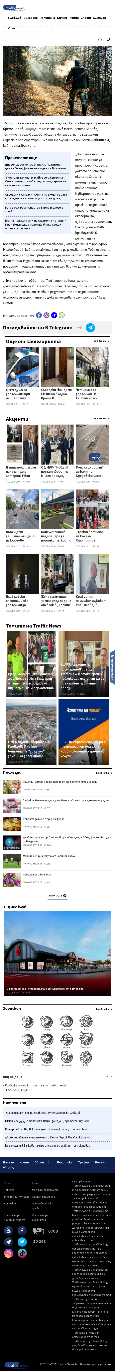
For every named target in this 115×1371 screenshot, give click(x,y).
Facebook (39, 315)
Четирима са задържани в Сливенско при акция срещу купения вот (87, 394)
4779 (95, 611)
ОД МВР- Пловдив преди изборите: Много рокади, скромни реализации (54, 472)
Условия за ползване (16, 1197)
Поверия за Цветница (37, 875)
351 (47, 827)
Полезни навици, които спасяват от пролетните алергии (60, 782)
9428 (61, 611)
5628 (95, 481)
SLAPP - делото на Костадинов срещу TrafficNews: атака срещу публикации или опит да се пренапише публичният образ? (82, 676)
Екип (35, 1183)
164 (47, 789)
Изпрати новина (112, 667)
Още (11, 28)
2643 (48, 845)
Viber (46, 315)
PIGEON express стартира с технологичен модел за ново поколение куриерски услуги (83, 749)
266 (47, 864)
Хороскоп (12, 1008)
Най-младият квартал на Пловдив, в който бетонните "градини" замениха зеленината (28, 749)
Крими (74, 18)
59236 (26, 992)
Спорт (86, 18)
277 (25, 404)
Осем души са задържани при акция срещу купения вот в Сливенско (18, 394)
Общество (42, 1162)
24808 (26, 481)
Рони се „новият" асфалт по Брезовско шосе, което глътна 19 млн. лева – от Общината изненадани (89, 472)
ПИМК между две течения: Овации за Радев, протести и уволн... (48, 1121)
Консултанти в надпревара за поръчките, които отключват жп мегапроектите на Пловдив (56, 536)
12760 (81, 761)
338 (95, 404)
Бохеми (100, 1162)
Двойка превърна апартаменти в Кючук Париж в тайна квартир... (48, 1137)
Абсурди (9, 1167)
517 (47, 808)
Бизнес (62, 18)
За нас (8, 1183)
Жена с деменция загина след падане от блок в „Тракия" (56, 601)
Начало (8, 1162)
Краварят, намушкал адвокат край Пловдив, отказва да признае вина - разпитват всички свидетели (91, 601)
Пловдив (15, 18)
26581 (28, 693)
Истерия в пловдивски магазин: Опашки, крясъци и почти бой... (47, 1129)
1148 (95, 546)
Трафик (83, 1162)
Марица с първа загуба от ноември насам (49, 856)
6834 (61, 404)
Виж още (57, 896)
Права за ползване (43, 1197)
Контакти (10, 1204)
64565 (28, 761)
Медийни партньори (45, 1190)
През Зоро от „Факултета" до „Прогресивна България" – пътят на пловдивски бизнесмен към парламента (31, 681)
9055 (61, 481)
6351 (61, 546)
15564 (26, 611)
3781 (48, 882)
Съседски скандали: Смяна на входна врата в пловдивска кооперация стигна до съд (56, 394)
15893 (26, 546)
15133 (81, 693)
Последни (12, 772)
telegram (54, 315)
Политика (47, 18)
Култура (99, 18)
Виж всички (100, 341)
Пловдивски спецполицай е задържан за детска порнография (17, 601)
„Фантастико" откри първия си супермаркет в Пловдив (45, 989)
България (31, 18)
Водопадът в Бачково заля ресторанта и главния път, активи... (47, 1146)
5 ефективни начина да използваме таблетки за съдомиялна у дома (66, 800)
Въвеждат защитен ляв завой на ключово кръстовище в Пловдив (21, 536)
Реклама (9, 1190)
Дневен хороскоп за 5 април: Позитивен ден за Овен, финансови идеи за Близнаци (67, 839)
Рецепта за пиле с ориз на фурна (43, 819)
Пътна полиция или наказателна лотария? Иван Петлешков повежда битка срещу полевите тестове (21, 472)
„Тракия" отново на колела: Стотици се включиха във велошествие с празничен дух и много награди (89, 536)
